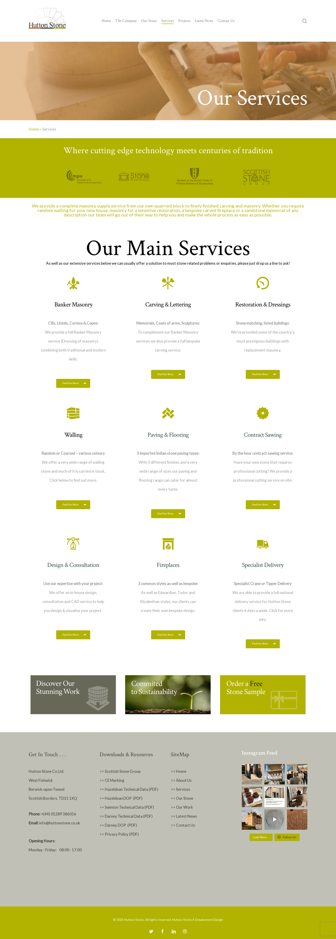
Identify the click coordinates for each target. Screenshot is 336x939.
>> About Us (181, 780)
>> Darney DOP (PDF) (118, 825)
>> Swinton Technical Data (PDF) (127, 807)
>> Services (180, 789)
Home (34, 129)
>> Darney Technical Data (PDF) (126, 816)
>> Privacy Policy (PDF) (119, 834)
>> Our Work (182, 807)
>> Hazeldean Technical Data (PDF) (129, 789)
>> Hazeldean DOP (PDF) (121, 798)
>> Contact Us (183, 825)
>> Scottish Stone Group (120, 771)
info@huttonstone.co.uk (59, 823)
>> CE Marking (112, 780)
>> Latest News (184, 816)
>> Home (178, 771)
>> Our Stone (182, 798)
